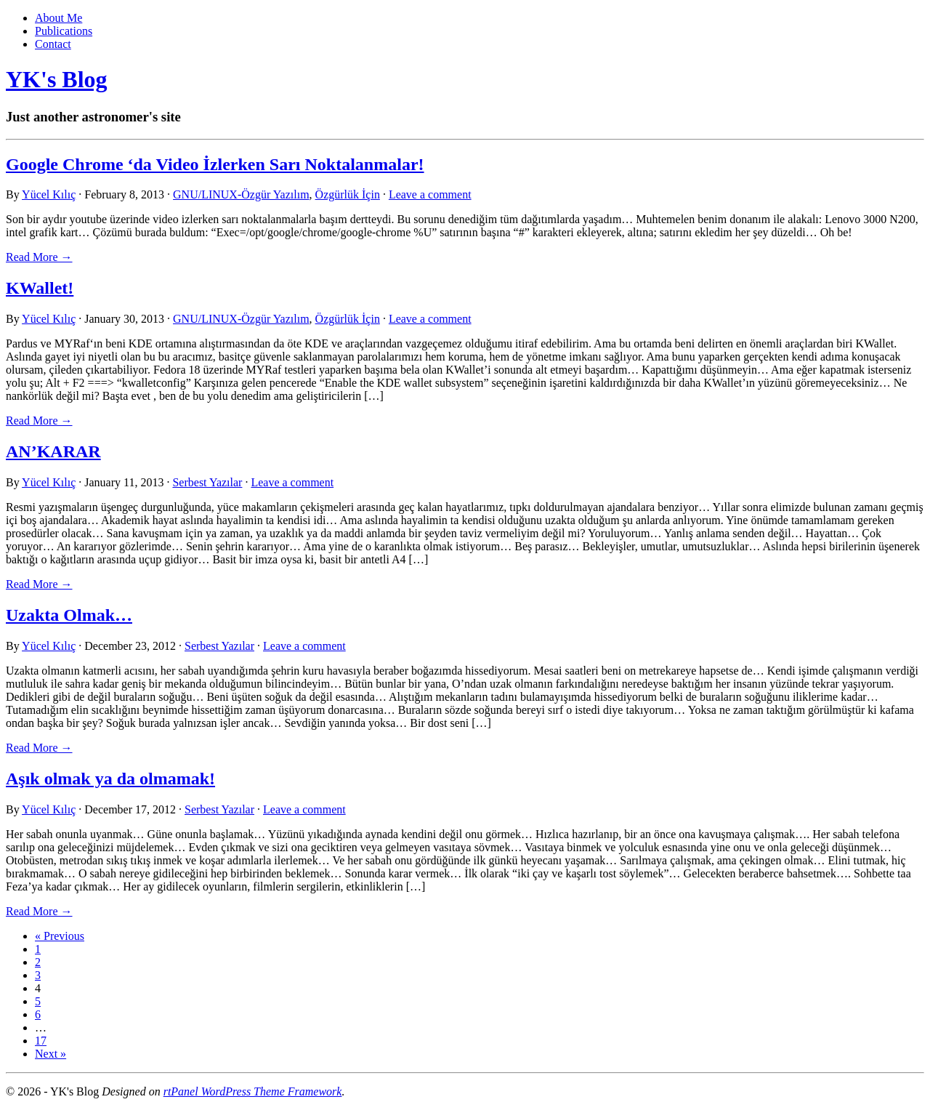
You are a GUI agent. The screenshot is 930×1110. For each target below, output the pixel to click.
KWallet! (39, 287)
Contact (53, 44)
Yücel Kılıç (49, 194)
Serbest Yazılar (207, 482)
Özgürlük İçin (347, 194)
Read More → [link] (39, 257)
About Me (58, 18)
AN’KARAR (53, 451)
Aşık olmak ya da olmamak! (110, 778)
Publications (63, 31)
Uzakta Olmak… (69, 615)
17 (40, 1040)
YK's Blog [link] (57, 79)
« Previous (59, 936)
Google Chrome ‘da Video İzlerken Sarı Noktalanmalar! (215, 164)
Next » (50, 1053)
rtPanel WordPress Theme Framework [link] (252, 1091)
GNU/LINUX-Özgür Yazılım (241, 194)
